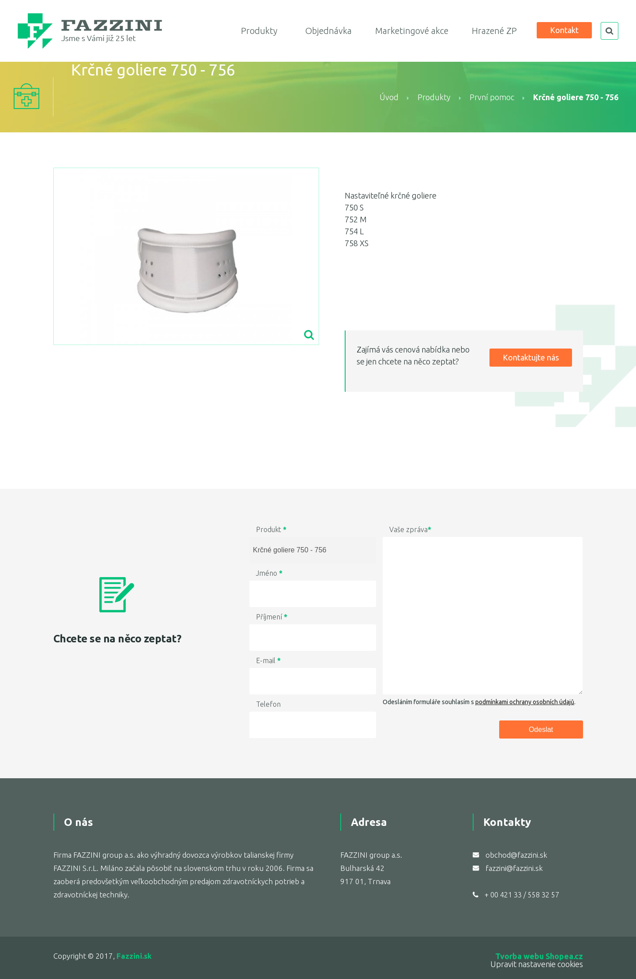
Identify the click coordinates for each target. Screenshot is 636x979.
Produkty (259, 31)
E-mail (268, 660)
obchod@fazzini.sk (516, 855)
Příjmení (271, 617)
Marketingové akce (411, 31)
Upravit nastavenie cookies (536, 964)
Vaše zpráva (410, 529)
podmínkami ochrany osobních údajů (524, 701)
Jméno (269, 573)
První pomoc (492, 97)
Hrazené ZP (494, 31)
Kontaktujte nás (531, 357)
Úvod (389, 97)
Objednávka (328, 31)
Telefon (268, 704)
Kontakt (564, 30)
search (609, 31)
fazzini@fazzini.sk (514, 868)
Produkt (271, 529)
